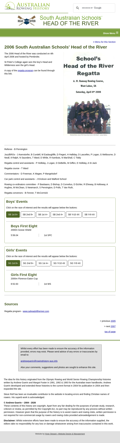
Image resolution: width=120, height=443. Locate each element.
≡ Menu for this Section (104, 42)
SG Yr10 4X (59, 263)
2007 (113, 326)
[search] (93, 8)
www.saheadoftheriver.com (36, 311)
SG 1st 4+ (43, 263)
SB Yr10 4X (74, 214)
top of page (110, 331)
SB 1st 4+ (43, 214)
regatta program (25, 70)
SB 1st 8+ (13, 214)
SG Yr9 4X (75, 263)
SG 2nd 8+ (28, 263)
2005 (113, 321)
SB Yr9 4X (90, 214)
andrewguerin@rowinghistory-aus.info (39, 361)
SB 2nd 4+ (58, 214)
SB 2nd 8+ (28, 214)
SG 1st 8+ (13, 263)
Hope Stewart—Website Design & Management (65, 434)
